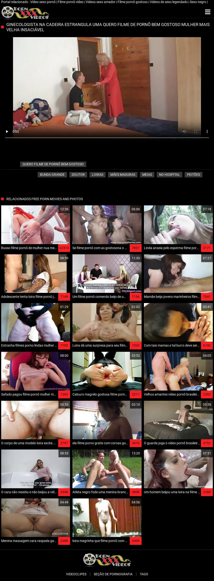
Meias (147, 174)
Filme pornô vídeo (71, 2)
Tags (144, 574)
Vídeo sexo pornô (43, 2)
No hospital (169, 174)
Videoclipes (76, 574)
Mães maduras (122, 174)
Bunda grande (52, 174)
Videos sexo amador (101, 2)
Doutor (78, 174)
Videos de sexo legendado (169, 2)
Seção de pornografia (113, 574)
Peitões (193, 174)
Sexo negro (198, 2)
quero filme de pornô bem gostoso (53, 164)
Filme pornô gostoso (133, 2)
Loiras (97, 174)
